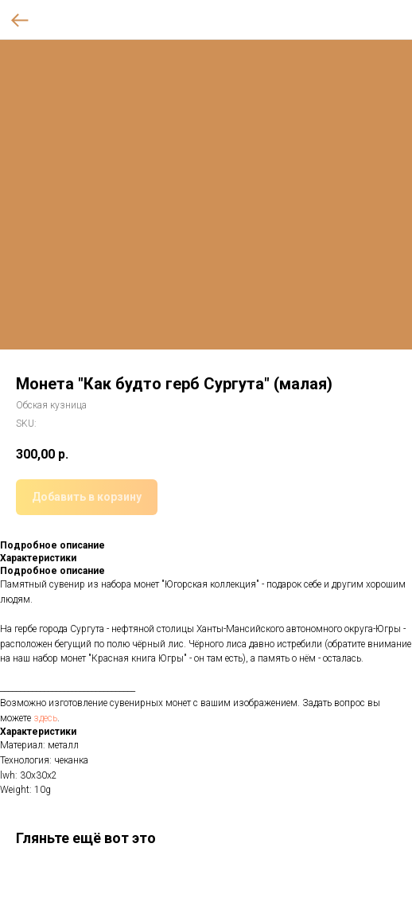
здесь (45, 718)
